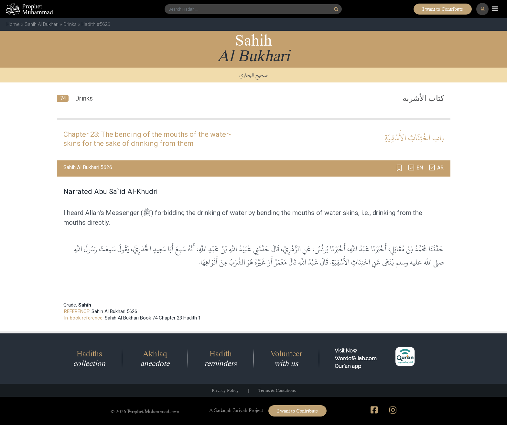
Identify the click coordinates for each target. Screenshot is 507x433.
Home (13, 24)
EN (419, 168)
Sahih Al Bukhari (42, 24)
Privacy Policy (225, 390)
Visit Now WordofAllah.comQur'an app (356, 358)
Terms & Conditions (277, 390)
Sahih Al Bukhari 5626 (114, 311)
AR (440, 168)
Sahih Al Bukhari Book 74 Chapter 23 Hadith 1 (153, 318)
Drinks (70, 24)
